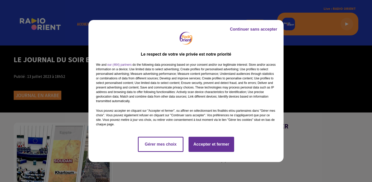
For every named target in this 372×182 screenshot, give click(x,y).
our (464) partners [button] (119, 64)
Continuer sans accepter (253, 29)
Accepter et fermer (211, 144)
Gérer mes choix (160, 144)
